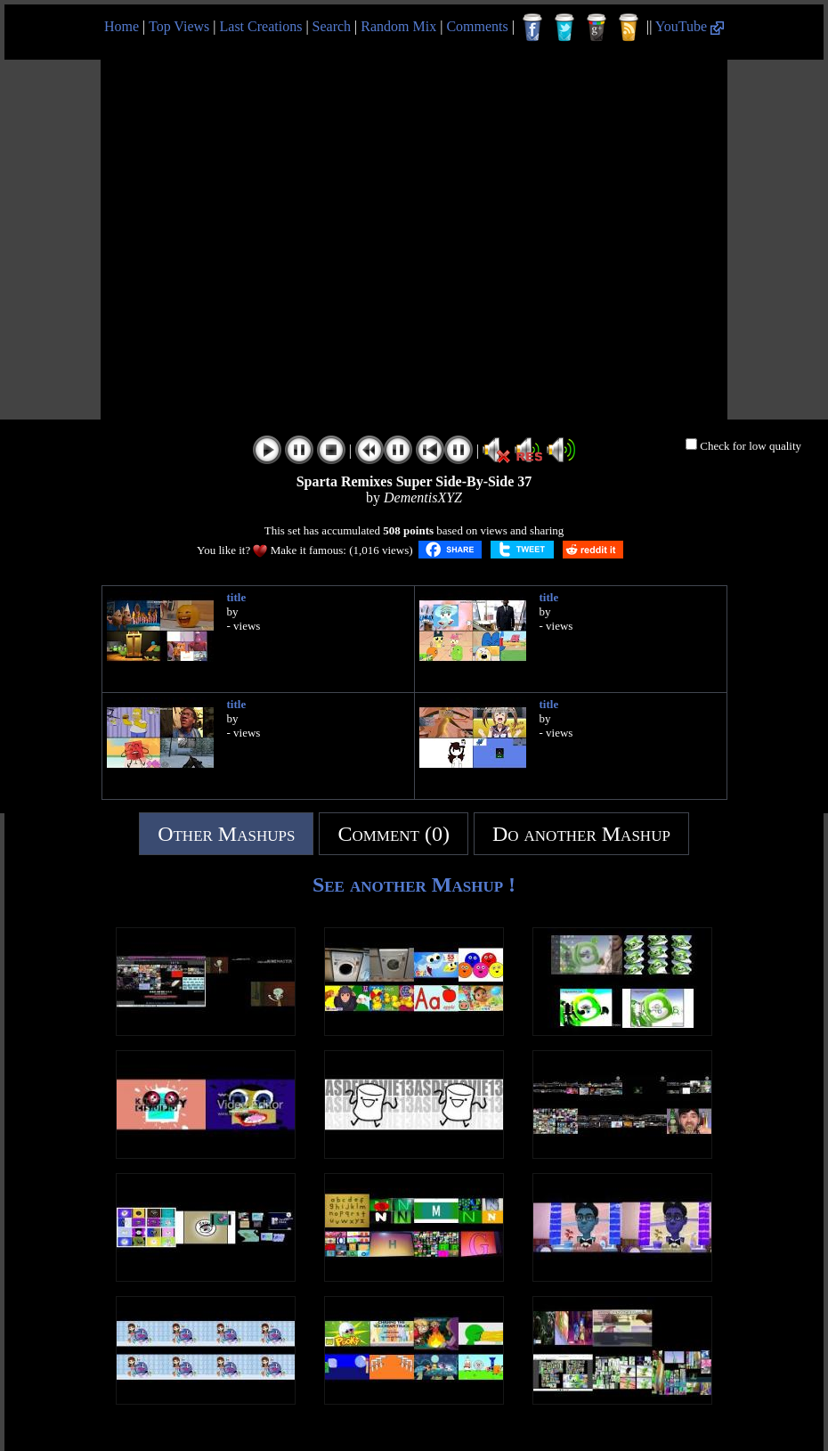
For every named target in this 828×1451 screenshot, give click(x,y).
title (237, 597)
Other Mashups (226, 833)
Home (121, 26)
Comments (476, 26)
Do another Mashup (581, 833)
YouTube (689, 26)
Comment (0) (393, 833)
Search (332, 26)
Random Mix (398, 26)
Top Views (179, 26)
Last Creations (261, 26)
